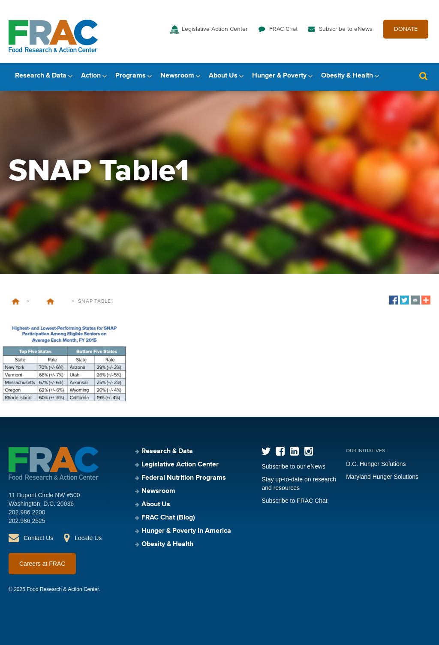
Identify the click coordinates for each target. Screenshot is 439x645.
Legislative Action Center (215, 29)
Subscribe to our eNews (293, 466)
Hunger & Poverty (279, 75)
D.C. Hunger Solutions (376, 463)
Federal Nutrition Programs (183, 478)
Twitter (266, 451)
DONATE (406, 29)
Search (423, 76)
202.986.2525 (27, 520)
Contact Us (38, 538)
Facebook (280, 451)
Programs (130, 75)
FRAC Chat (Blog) (168, 517)
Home (16, 302)
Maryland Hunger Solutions (382, 476)
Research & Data (40, 75)
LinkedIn (294, 451)
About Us (223, 75)
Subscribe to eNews (346, 29)
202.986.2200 (27, 512)
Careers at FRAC (42, 563)
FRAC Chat (283, 29)
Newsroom (177, 75)
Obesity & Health (347, 75)
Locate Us (88, 538)
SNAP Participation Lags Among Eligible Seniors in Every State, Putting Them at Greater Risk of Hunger (50, 302)
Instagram (308, 451)
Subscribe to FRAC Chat (294, 500)
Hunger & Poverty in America (186, 531)
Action (91, 75)
